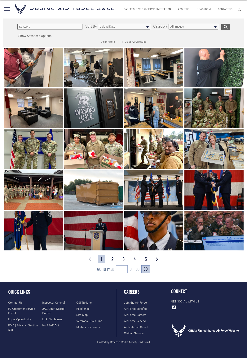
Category (160, 27)
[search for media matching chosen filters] (225, 26)
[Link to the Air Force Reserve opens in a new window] (135, 321)
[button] (6, 9)
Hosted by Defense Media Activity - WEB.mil (123, 342)
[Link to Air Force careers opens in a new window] (135, 315)
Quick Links (19, 292)
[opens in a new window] (88, 327)
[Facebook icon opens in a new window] (174, 307)
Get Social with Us (185, 301)
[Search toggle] (240, 9)
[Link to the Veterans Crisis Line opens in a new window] (89, 321)
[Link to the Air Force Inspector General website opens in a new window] (53, 302)
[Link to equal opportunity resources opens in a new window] (19, 319)
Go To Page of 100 (118, 269)
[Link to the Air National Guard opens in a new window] (136, 327)
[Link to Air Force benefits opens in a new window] (135, 309)
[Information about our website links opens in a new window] (52, 319)
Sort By (91, 27)
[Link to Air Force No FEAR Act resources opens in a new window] (50, 325)
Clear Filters (108, 41)
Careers (131, 292)
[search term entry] (49, 26)
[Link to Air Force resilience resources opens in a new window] (83, 309)
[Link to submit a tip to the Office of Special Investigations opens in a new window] (84, 302)
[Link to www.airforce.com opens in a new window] (135, 302)
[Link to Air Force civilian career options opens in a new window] (133, 333)
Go (145, 269)
